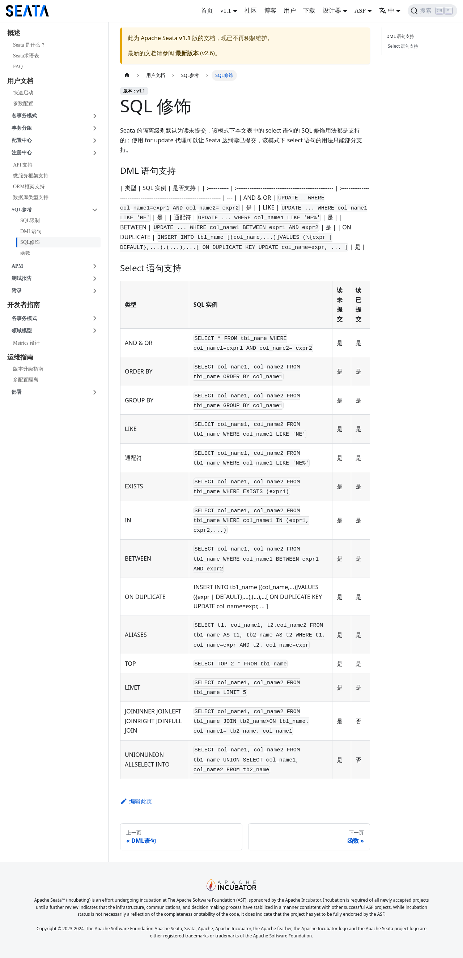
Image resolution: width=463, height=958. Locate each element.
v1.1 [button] (225, 10)
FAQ (18, 66)
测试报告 (22, 278)
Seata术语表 (26, 56)
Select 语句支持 (403, 46)
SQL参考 (22, 209)
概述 (13, 32)
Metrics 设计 (26, 343)
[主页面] (127, 75)
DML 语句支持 (402, 36)
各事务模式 (24, 115)
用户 (290, 10)
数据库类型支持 (30, 197)
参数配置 (23, 103)
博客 (270, 10)
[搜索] (432, 10)
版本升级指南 (28, 369)
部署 (17, 392)
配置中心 (22, 140)
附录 (17, 290)
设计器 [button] (332, 10)
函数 (25, 253)
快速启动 (23, 92)
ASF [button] (360, 10)
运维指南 (20, 357)
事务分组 (22, 128)
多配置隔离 (25, 380)
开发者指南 (23, 304)
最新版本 (187, 53)
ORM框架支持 (29, 186)
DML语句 (31, 231)
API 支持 (23, 165)
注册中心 (22, 152)
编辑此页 (136, 801)
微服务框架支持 (30, 175)
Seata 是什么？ (29, 45)
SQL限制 (30, 220)
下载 (309, 10)
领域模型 (22, 330)
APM (17, 266)
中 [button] (386, 10)
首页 (207, 10)
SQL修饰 (30, 242)
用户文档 (20, 81)
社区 (251, 10)
